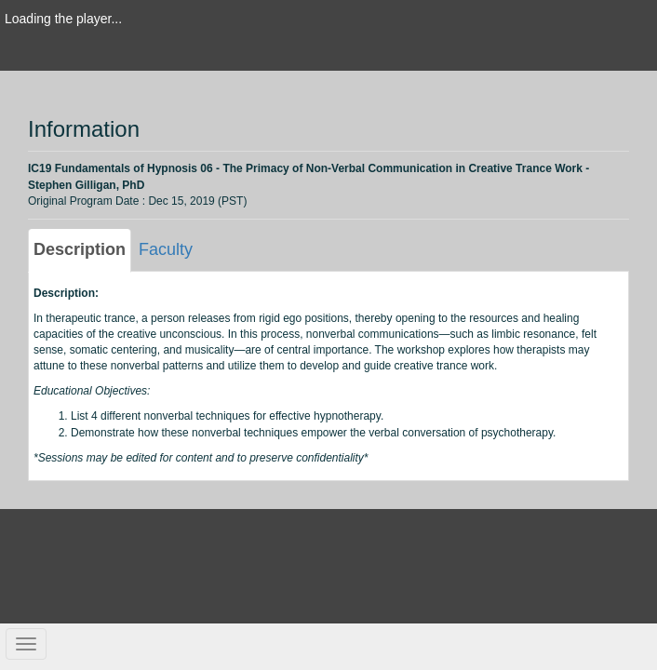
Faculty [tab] (166, 249)
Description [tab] (80, 249)
